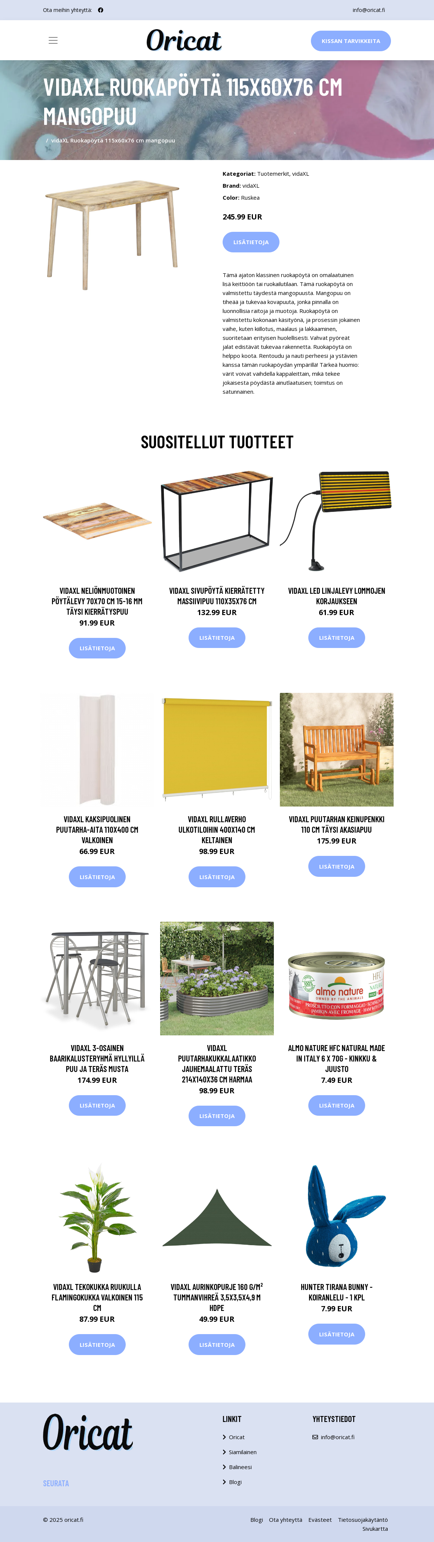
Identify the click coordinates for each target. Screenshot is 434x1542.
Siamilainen (243, 1452)
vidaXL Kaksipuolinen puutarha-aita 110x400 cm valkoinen (97, 829)
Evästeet (320, 1519)
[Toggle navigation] (53, 40)
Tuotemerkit (273, 173)
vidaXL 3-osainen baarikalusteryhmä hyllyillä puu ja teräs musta (97, 1058)
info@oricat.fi (369, 9)
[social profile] (100, 10)
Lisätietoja (251, 242)
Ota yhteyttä (285, 1519)
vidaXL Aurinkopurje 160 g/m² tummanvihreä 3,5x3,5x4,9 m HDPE (217, 1297)
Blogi (235, 1482)
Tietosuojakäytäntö (363, 1519)
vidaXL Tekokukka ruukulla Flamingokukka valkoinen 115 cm (97, 1297)
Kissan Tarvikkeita (351, 40)
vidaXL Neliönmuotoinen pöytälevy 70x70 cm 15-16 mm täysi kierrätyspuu (97, 601)
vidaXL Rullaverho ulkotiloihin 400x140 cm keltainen (216, 829)
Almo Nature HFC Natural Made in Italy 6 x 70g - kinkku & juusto (336, 1058)
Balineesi (240, 1467)
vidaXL (300, 173)
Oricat (237, 1437)
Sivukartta (375, 1528)
